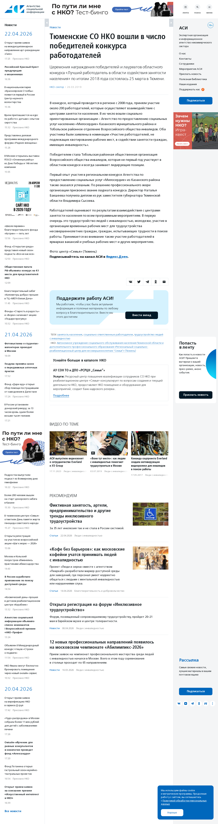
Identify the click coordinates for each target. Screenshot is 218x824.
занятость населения (69, 334)
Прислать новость (190, 73)
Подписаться (196, 100)
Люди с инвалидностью (76, 471)
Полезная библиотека (193, 79)
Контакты (185, 58)
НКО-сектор (57, 87)
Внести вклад (141, 315)
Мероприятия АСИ (190, 68)
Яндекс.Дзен (117, 257)
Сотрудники (186, 63)
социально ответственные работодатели (108, 334)
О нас (182, 53)
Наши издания (188, 84)
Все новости (12, 811)
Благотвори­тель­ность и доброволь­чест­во (99, 590)
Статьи (54, 535)
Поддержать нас (189, 89)
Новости (55, 27)
